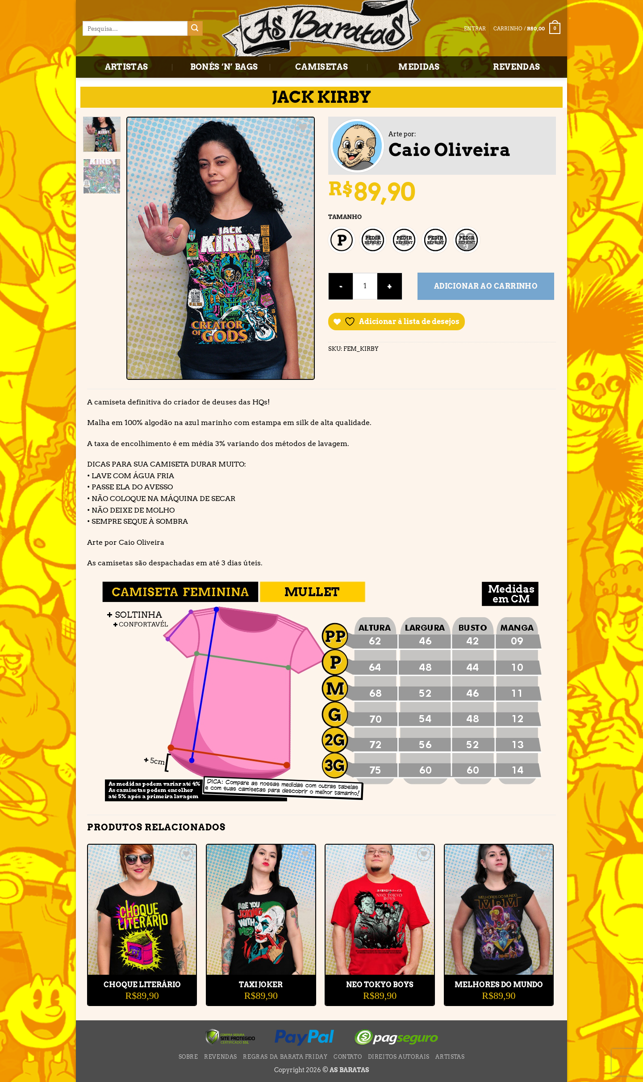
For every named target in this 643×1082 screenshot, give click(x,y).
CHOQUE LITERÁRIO (142, 985)
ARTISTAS (126, 67)
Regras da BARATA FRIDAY (285, 1056)
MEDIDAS (419, 67)
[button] (526, 28)
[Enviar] (195, 28)
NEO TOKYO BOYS (379, 985)
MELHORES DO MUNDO (499, 985)
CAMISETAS (321, 67)
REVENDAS (516, 67)
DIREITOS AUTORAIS (399, 1056)
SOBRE (188, 1056)
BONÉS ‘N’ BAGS (224, 67)
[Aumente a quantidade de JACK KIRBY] (389, 286)
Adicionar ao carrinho (486, 286)
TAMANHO (345, 217)
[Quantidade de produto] (365, 286)
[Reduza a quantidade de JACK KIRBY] (340, 286)
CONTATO (348, 1056)
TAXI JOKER (261, 985)
